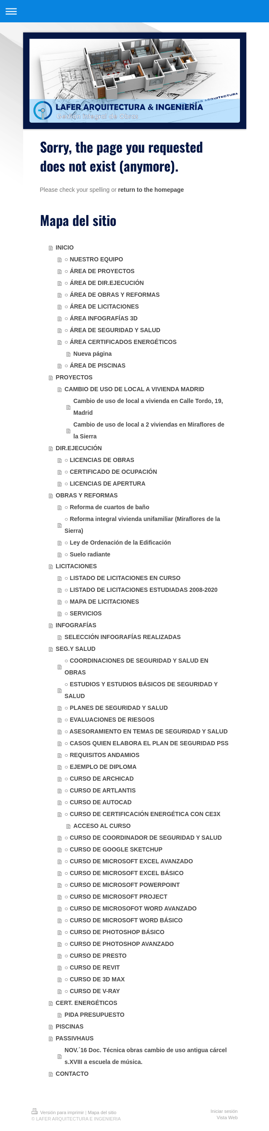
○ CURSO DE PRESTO (95, 955)
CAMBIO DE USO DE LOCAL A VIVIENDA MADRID (134, 389)
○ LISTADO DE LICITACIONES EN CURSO (122, 578)
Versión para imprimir (58, 1112)
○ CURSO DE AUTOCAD (97, 802)
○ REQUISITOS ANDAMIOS (101, 755)
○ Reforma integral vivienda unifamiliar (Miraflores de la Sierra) (142, 525)
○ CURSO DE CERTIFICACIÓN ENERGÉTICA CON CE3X (142, 814)
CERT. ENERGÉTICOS (86, 1002)
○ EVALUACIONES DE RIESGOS (109, 719)
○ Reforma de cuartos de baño (106, 507)
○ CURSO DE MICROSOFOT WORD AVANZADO (130, 908)
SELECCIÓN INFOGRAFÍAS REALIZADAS (122, 637)
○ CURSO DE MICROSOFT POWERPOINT (122, 884)
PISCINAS (69, 1026)
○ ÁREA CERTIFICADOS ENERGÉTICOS (120, 341)
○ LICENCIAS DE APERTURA (104, 483)
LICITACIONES (76, 566)
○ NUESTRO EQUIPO (93, 259)
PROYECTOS (74, 377)
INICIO (65, 247)
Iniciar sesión (223, 1111)
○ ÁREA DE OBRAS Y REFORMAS (112, 294)
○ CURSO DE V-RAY (92, 991)
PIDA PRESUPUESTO (94, 1014)
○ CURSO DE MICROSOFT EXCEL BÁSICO (124, 873)
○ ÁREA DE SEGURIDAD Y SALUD (112, 330)
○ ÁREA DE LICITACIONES (101, 306)
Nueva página (92, 353)
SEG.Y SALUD (76, 648)
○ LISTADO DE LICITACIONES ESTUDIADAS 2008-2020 (140, 589)
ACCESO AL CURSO (102, 825)
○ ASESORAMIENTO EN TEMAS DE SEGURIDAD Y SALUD (146, 731)
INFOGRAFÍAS (76, 625)
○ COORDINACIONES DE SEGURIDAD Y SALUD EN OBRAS (136, 666)
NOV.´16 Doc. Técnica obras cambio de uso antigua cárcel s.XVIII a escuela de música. (145, 1056)
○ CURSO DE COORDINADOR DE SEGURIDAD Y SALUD (143, 837)
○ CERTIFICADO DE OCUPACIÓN (110, 471)
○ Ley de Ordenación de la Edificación (117, 542)
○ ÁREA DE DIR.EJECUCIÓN (104, 282)
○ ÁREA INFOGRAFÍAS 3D (101, 318)
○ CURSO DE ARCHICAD (98, 778)
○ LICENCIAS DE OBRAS (99, 460)
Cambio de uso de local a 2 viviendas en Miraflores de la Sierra (148, 430)
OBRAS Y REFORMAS (86, 495)
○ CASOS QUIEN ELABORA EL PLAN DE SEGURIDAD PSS (146, 743)
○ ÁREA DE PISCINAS (94, 365)
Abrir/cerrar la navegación (134, 11)
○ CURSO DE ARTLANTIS (100, 790)
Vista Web (227, 1117)
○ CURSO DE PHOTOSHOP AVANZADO (119, 943)
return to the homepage (151, 189)
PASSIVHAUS (74, 1038)
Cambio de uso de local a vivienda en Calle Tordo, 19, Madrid (148, 407)
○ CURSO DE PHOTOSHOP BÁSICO (114, 932)
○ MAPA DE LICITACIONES (101, 601)
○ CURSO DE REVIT (92, 967)
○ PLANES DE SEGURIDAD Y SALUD (116, 707)
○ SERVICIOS (82, 613)
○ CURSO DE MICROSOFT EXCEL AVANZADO (128, 861)
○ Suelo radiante (87, 554)
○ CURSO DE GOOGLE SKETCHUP (113, 849)
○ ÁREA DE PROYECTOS (99, 271)
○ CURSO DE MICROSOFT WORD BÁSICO (123, 920)
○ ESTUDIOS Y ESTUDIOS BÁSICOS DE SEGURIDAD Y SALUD (141, 690)
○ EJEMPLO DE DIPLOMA (100, 766)
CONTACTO (72, 1073)
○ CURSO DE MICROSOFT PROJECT (115, 896)
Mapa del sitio (102, 1112)
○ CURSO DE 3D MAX (94, 979)
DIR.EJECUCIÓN (79, 448)
